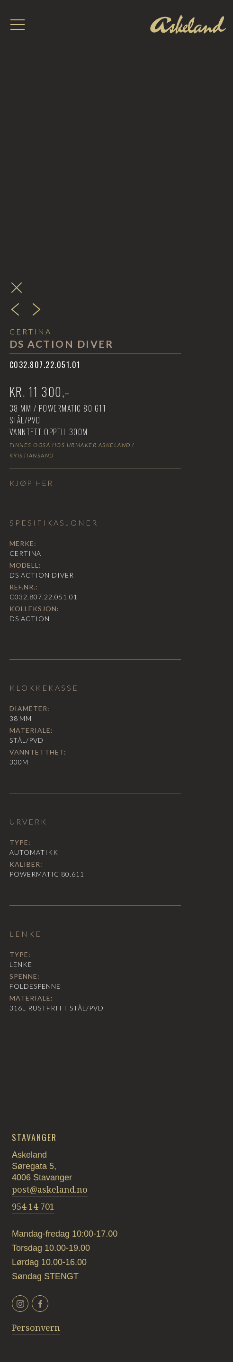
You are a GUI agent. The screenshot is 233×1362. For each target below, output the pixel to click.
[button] (17, 24)
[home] (188, 24)
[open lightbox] (116, 119)
